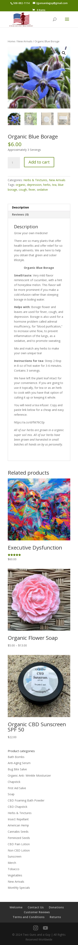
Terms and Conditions (28, 917)
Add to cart (39, 162)
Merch (12, 863)
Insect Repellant (18, 819)
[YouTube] (45, 928)
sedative (42, 189)
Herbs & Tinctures (35, 180)
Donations (56, 907)
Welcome (16, 907)
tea (54, 185)
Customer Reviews (37, 912)
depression (34, 185)
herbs (47, 185)
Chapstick (14, 782)
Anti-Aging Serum (19, 763)
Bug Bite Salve (17, 769)
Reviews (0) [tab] (20, 214)
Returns (55, 917)
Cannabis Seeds (18, 831)
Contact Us (36, 907)
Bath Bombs (16, 757)
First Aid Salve (17, 788)
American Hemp (18, 825)
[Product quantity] (14, 162)
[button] (63, 53)
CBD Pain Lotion (19, 844)
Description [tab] (20, 207)
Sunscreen (14, 856)
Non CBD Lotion (19, 850)
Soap (11, 794)
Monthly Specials (19, 888)
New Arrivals (24, 41)
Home (11, 41)
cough (23, 189)
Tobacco (13, 869)
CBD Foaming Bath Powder (26, 800)
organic (20, 185)
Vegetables (15, 875)
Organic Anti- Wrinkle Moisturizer (29, 775)
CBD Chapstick (17, 807)
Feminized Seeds (19, 838)
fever (32, 189)
